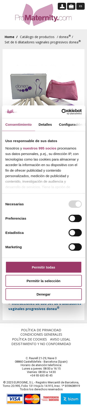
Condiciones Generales (41, 334)
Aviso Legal (60, 339)
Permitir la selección (44, 281)
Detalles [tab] (45, 124)
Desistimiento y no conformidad (41, 344)
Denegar (43, 294)
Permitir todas (43, 267)
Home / (11, 37)
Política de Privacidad (41, 330)
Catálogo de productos (37, 37)
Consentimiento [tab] (18, 124)
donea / (66, 37)
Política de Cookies (29, 339)
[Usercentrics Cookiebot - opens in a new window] (62, 112)
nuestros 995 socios (39, 148)
